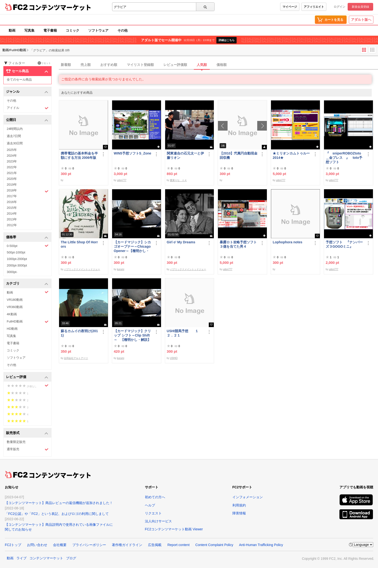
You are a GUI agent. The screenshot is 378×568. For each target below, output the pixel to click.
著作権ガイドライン (127, 545)
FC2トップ (13, 545)
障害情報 (239, 513)
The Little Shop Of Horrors (79, 244)
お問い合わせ (37, 545)
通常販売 (27, 449)
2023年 (12, 161)
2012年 (12, 225)
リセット (44, 63)
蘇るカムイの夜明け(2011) (79, 333)
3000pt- (12, 272)
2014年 (12, 213)
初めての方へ (155, 497)
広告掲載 (155, 545)
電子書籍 (50, 30)
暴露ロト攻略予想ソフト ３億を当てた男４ (239, 244)
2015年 (12, 208)
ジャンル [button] (27, 92)
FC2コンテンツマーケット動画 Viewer (174, 529)
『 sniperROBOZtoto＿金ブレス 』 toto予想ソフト (344, 157)
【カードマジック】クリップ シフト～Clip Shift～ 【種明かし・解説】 (132, 335)
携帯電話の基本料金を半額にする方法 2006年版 (79, 155)
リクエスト (153, 513)
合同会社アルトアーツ (76, 358)
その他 (122, 30)
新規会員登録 (360, 6)
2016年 (12, 202)
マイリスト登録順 (140, 65)
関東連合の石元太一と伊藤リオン (185, 155)
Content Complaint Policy (214, 545)
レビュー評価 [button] (27, 377)
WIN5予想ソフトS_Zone (132, 153)
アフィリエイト (314, 6)
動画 (12, 30)
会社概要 (60, 545)
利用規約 (239, 505)
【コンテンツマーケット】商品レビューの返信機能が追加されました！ (59, 503)
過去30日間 (15, 143)
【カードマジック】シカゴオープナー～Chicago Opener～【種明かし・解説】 (132, 246)
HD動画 (12, 328)
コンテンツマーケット (60, 7)
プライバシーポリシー (89, 545)
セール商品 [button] (27, 71)
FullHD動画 (27, 322)
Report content (178, 545)
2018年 (27, 191)
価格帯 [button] (27, 237)
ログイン (339, 6)
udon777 (121, 180)
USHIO (174, 358)
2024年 (12, 155)
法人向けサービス (158, 521)
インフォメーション (247, 497)
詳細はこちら (227, 40)
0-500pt (27, 246)
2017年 (12, 196)
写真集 (29, 30)
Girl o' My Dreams (181, 242)
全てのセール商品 (19, 79)
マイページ (290, 6)
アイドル (27, 108)
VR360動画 (15, 307)
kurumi (120, 269)
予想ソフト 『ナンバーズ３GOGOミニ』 (344, 244)
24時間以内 (15, 129)
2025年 (12, 150)
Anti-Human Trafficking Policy (261, 545)
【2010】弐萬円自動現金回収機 (238, 155)
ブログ (71, 558)
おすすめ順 (108, 65)
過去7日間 (14, 136)
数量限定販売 (16, 442)
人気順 (202, 65)
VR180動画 (15, 300)
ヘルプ (150, 505)
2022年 (12, 167)
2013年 (12, 219)
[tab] (218, 65)
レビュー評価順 (175, 65)
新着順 (66, 65)
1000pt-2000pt (17, 259)
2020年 (12, 179)
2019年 (12, 184)
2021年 (12, 173)
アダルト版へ (361, 19)
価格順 (221, 65)
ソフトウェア (98, 30)
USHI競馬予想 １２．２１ (182, 333)
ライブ (21, 558)
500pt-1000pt (16, 252)
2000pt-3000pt (17, 265)
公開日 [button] (27, 120)
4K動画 (12, 314)
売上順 (86, 65)
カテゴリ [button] (27, 283)
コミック (72, 30)
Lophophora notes (287, 242)
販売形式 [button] (27, 433)
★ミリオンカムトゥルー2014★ (291, 155)
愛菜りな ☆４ (178, 180)
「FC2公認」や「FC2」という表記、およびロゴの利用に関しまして (57, 514)
